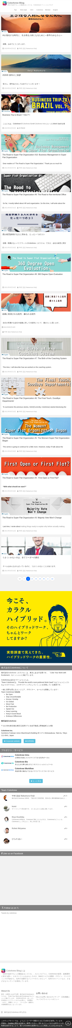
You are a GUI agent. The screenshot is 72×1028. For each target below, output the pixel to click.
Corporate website (12, 741)
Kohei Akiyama (19, 828)
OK (68, 1023)
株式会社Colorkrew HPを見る (13, 1012)
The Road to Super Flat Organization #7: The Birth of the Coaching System (34, 358)
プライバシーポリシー (50, 999)
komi (14, 806)
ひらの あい (17, 839)
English (55, 10)
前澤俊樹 (22, 128)
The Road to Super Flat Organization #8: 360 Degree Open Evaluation (32, 274)
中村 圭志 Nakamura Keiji (28, 48)
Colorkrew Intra (40, 124)
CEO (31, 10)
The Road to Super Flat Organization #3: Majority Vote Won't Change (32, 518)
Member (47, 10)
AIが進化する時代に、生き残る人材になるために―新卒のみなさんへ (32, 35)
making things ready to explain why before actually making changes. (34, 527)
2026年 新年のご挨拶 (11, 75)
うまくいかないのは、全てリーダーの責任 (20, 557)
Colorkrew (39, 10)
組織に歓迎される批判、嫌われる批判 (18, 314)
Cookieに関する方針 (15, 1023)
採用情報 (29, 741)
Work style (23, 10)
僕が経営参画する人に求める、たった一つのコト (23, 234)
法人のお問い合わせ (44, 997)
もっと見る (36, 781)
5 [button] (43, 579)
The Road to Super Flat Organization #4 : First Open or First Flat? (30, 478)
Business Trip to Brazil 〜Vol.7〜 (16, 115)
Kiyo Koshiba (18, 817)
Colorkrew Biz (27, 124)
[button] (19, 579)
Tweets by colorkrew (9, 913)
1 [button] (28, 579)
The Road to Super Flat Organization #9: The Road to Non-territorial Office (34, 195)
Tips (15, 10)
